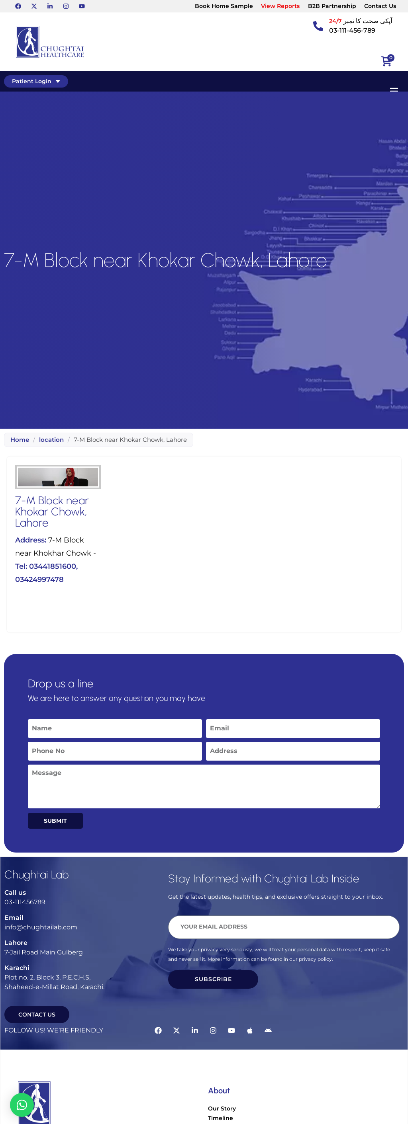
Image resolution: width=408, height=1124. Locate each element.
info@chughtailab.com (40, 927)
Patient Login (36, 81)
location (51, 439)
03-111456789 (24, 902)
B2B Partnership (332, 6)
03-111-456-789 (352, 30)
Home (19, 439)
